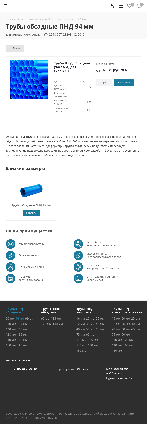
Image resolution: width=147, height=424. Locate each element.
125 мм (22, 329)
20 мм (90, 318)
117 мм (22, 324)
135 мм (22, 334)
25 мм (100, 318)
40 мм (100, 324)
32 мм (80, 324)
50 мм (90, 329)
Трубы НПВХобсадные (50, 310)
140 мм (11, 340)
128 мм (11, 334)
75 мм (80, 334)
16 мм (80, 318)
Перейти (31, 212)
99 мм (29, 318)
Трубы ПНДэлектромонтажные (127, 310)
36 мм (90, 324)
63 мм (100, 329)
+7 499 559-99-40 (24, 369)
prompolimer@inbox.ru (74, 369)
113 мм (56, 318)
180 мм (22, 345)
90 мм (10, 318)
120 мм (11, 329)
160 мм (11, 345)
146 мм (22, 340)
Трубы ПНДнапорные (85, 310)
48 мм (80, 329)
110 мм (11, 324)
